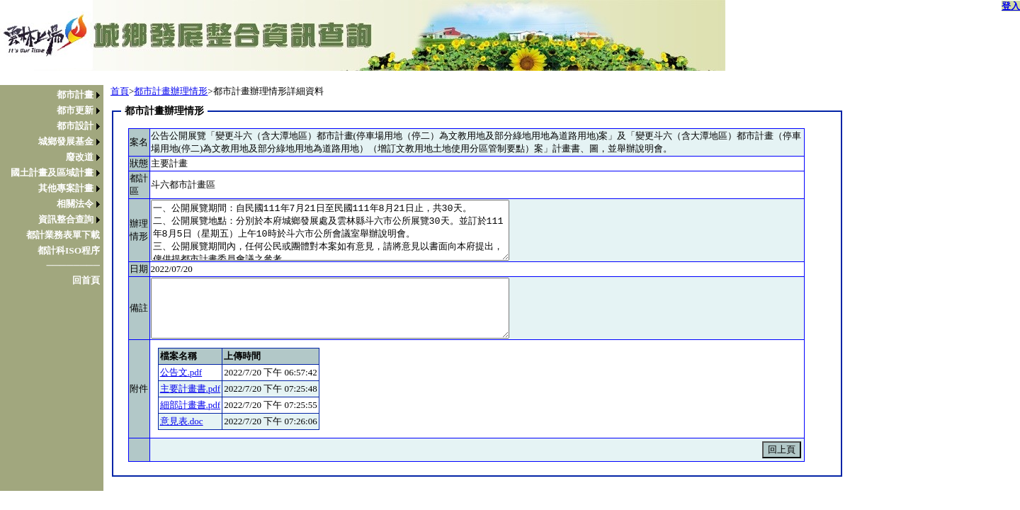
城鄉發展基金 (66, 141)
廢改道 (80, 157)
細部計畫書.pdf (190, 405)
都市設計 (75, 125)
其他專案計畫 (66, 188)
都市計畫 (75, 94)
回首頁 (86, 280)
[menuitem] (55, 95)
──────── (73, 265)
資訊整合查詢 (66, 219)
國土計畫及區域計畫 (52, 172)
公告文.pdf (181, 372)
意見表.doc (181, 421)
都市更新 (75, 110)
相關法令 (75, 203)
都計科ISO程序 (69, 250)
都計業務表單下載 (63, 235)
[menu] (55, 187)
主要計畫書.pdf (190, 388)
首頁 (119, 91)
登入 (1011, 6)
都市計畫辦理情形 (171, 91)
